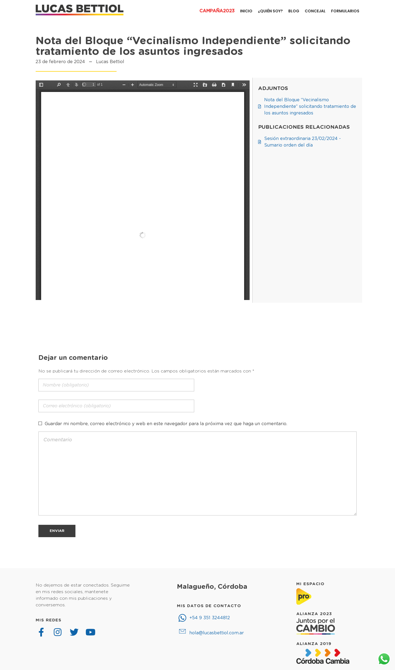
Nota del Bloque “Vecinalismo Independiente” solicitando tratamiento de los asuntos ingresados (193, 46)
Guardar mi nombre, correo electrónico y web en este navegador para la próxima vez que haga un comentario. (166, 424)
